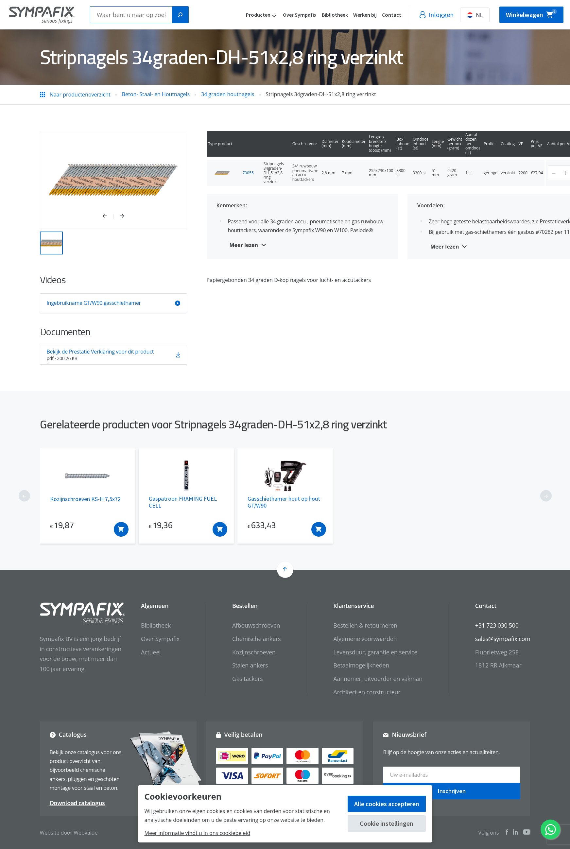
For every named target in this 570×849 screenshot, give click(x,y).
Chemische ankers (256, 639)
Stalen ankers (250, 665)
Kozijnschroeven (254, 652)
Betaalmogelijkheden (361, 665)
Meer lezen (244, 245)
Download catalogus (77, 802)
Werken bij (365, 14)
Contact (391, 14)
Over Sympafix (300, 14)
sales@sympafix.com (502, 639)
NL (475, 15)
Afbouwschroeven (256, 625)
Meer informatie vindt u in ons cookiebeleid (197, 833)
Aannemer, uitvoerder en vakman (377, 679)
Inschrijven (452, 791)
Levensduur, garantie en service (375, 652)
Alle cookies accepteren (386, 804)
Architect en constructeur (366, 692)
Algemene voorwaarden (365, 639)
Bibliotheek (335, 14)
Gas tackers (247, 679)
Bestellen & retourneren (365, 625)
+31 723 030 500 (497, 625)
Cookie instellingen (386, 823)
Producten (258, 14)
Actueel (151, 652)
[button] (108, 216)
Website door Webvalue (69, 833)
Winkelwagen (531, 14)
